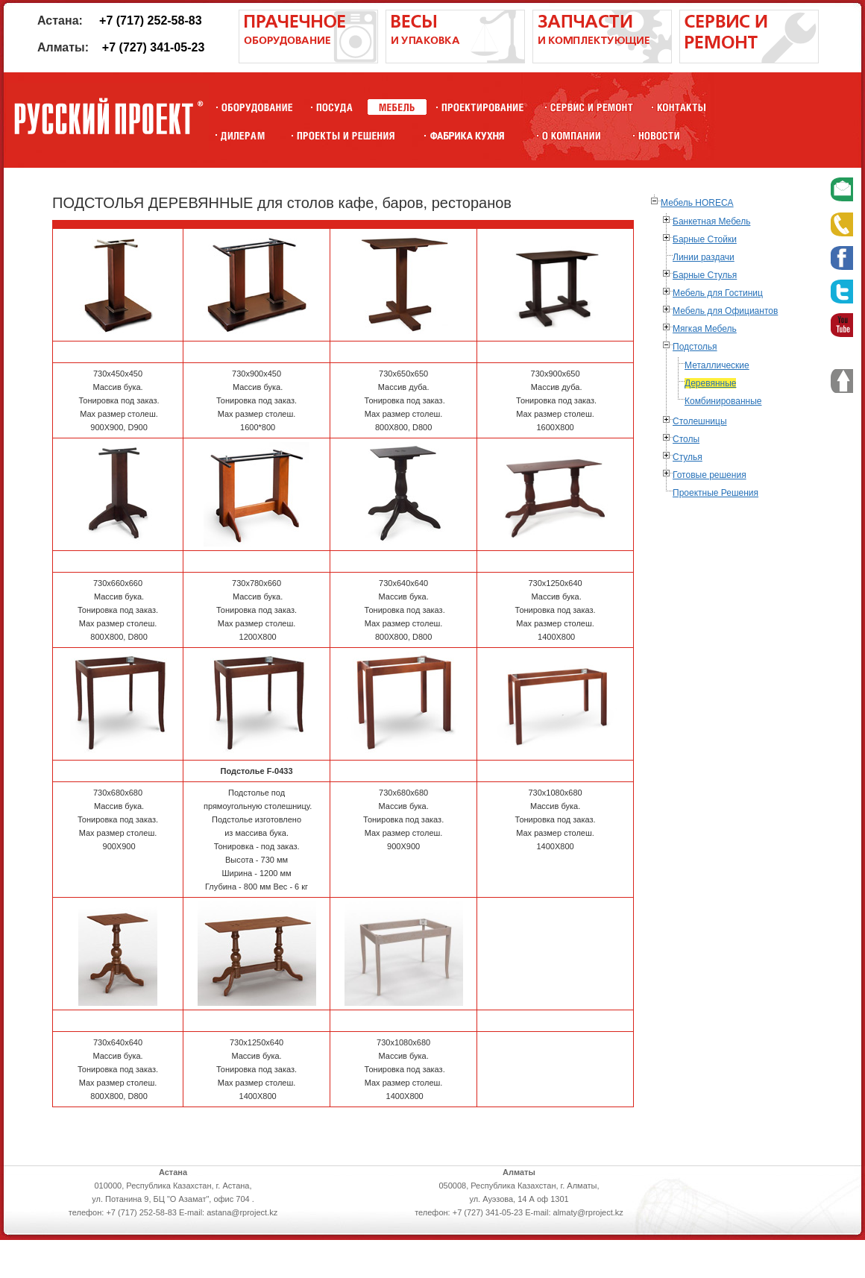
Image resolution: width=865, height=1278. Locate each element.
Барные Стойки (705, 239)
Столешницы (700, 421)
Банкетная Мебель (711, 221)
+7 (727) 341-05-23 (153, 47)
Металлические (717, 365)
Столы (686, 439)
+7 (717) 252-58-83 (150, 20)
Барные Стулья (705, 275)
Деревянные (710, 383)
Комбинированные (723, 401)
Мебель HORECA (697, 203)
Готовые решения (709, 475)
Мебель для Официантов (725, 311)
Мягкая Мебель (705, 329)
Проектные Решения (715, 493)
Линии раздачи (704, 257)
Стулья (687, 457)
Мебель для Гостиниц (718, 293)
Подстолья (695, 346)
